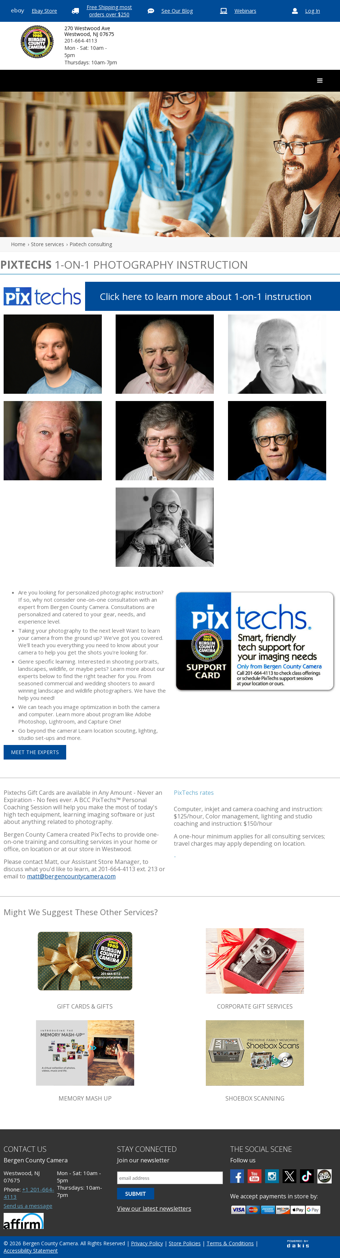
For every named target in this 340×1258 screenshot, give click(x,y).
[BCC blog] (324, 1176)
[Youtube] (254, 1176)
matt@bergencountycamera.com (71, 876)
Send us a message (28, 1205)
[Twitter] (289, 1176)
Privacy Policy (147, 1243)
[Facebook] (237, 1176)
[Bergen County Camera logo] (37, 41)
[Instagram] (272, 1176)
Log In (312, 10)
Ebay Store (44, 10)
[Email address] (170, 1177)
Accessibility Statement (31, 1250)
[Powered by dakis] (298, 1243)
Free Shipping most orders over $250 (109, 11)
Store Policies (185, 1243)
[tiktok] (307, 1176)
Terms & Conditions (230, 1243)
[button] (320, 81)
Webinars (245, 10)
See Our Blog (177, 10)
